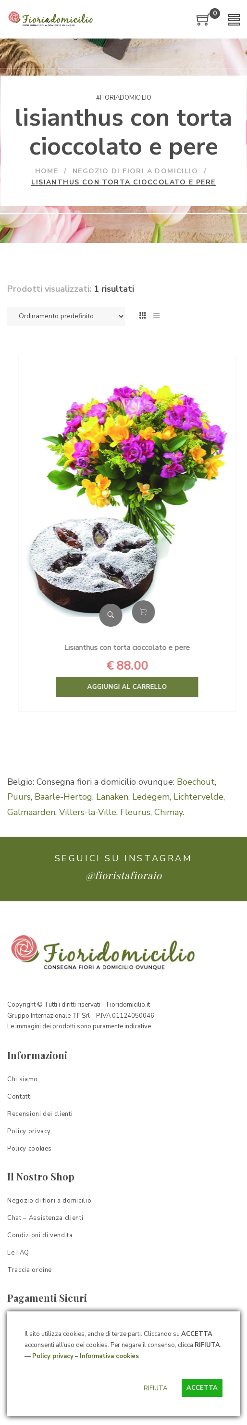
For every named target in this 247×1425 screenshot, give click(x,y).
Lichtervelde (198, 797)
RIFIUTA (155, 1388)
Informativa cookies (109, 1356)
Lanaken (112, 797)
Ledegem (151, 797)
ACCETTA (202, 1388)
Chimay (168, 812)
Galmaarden (31, 812)
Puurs (19, 797)
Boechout (196, 782)
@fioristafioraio (124, 874)
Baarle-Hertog (63, 797)
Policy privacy (53, 1356)
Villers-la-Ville (87, 812)
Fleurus (135, 812)
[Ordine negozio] (66, 316)
